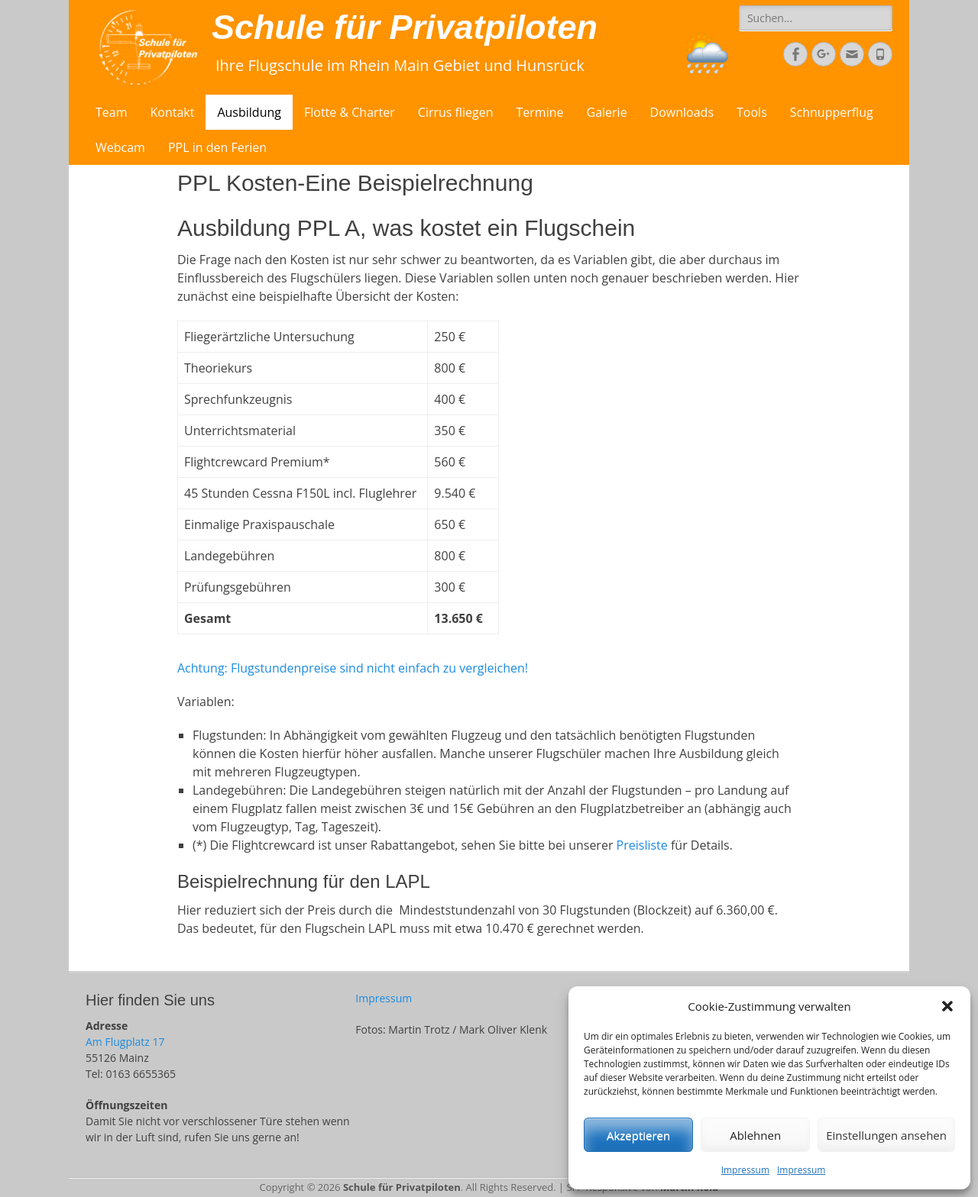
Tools (752, 112)
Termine (540, 112)
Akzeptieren (638, 1135)
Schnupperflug (831, 112)
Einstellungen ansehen (886, 1135)
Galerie (607, 112)
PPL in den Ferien (217, 147)
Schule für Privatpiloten (404, 27)
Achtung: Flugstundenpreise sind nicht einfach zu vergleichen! (352, 668)
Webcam (120, 147)
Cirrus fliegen (456, 112)
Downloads (682, 112)
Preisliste (642, 845)
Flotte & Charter (349, 112)
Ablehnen (755, 1135)
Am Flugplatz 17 (125, 1041)
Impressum (745, 1169)
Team (112, 112)
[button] (947, 1006)
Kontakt (173, 112)
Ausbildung (249, 112)
